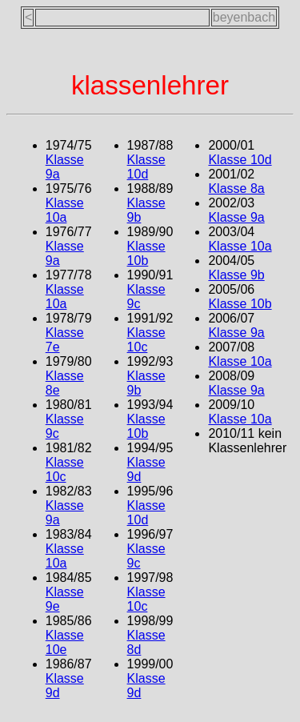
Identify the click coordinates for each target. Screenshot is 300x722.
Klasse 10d (146, 167)
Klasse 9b (236, 275)
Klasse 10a (65, 210)
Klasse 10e (65, 642)
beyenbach (244, 17)
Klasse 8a (236, 188)
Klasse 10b (146, 253)
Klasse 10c (65, 469)
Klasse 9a (236, 217)
